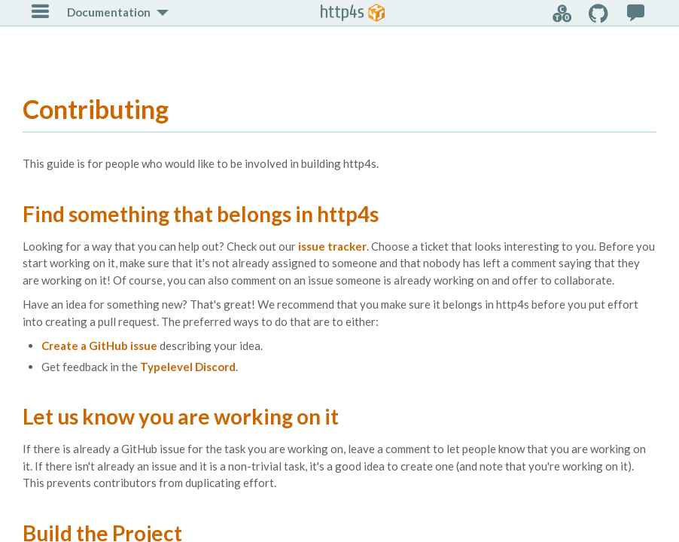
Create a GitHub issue (99, 345)
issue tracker (332, 246)
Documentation (109, 12)
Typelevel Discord (188, 366)
